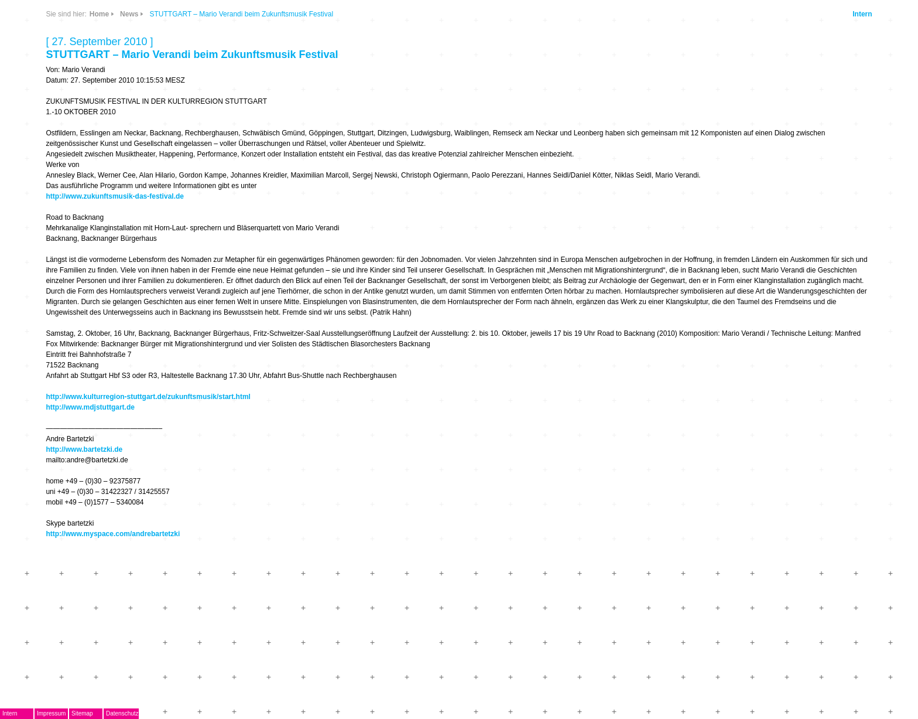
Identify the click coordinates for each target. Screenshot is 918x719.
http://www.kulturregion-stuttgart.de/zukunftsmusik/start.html (148, 397)
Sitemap (82, 713)
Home (99, 14)
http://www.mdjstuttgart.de (90, 407)
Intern (862, 14)
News (129, 14)
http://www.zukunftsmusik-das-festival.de (115, 196)
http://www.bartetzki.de (84, 449)
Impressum (51, 713)
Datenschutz (122, 713)
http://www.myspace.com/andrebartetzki (113, 534)
